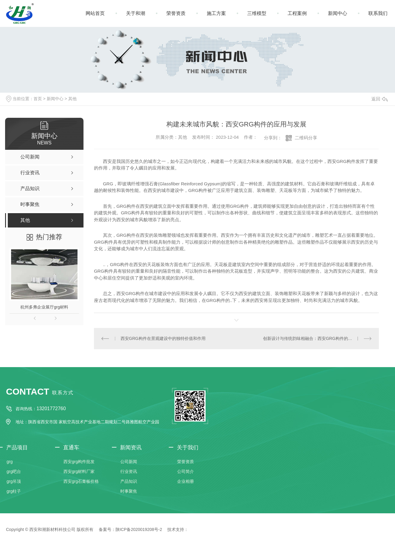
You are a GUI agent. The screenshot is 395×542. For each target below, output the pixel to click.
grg (10, 461)
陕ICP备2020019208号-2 (139, 529)
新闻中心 (337, 13)
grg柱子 (14, 491)
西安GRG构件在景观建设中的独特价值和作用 (163, 338)
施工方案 (216, 13)
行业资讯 (128, 471)
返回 (379, 98)
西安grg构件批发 (79, 461)
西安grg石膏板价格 (81, 481)
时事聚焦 (128, 491)
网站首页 (95, 13)
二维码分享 (306, 137)
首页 (38, 98)
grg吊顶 (14, 481)
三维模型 (256, 13)
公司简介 (185, 471)
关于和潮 (135, 13)
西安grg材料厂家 (79, 471)
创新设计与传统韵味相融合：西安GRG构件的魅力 (309, 338)
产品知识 (128, 481)
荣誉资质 (176, 13)
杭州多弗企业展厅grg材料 (44, 307)
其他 (72, 98)
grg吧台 (14, 471)
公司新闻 (128, 461)
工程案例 (297, 13)
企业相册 (185, 481)
